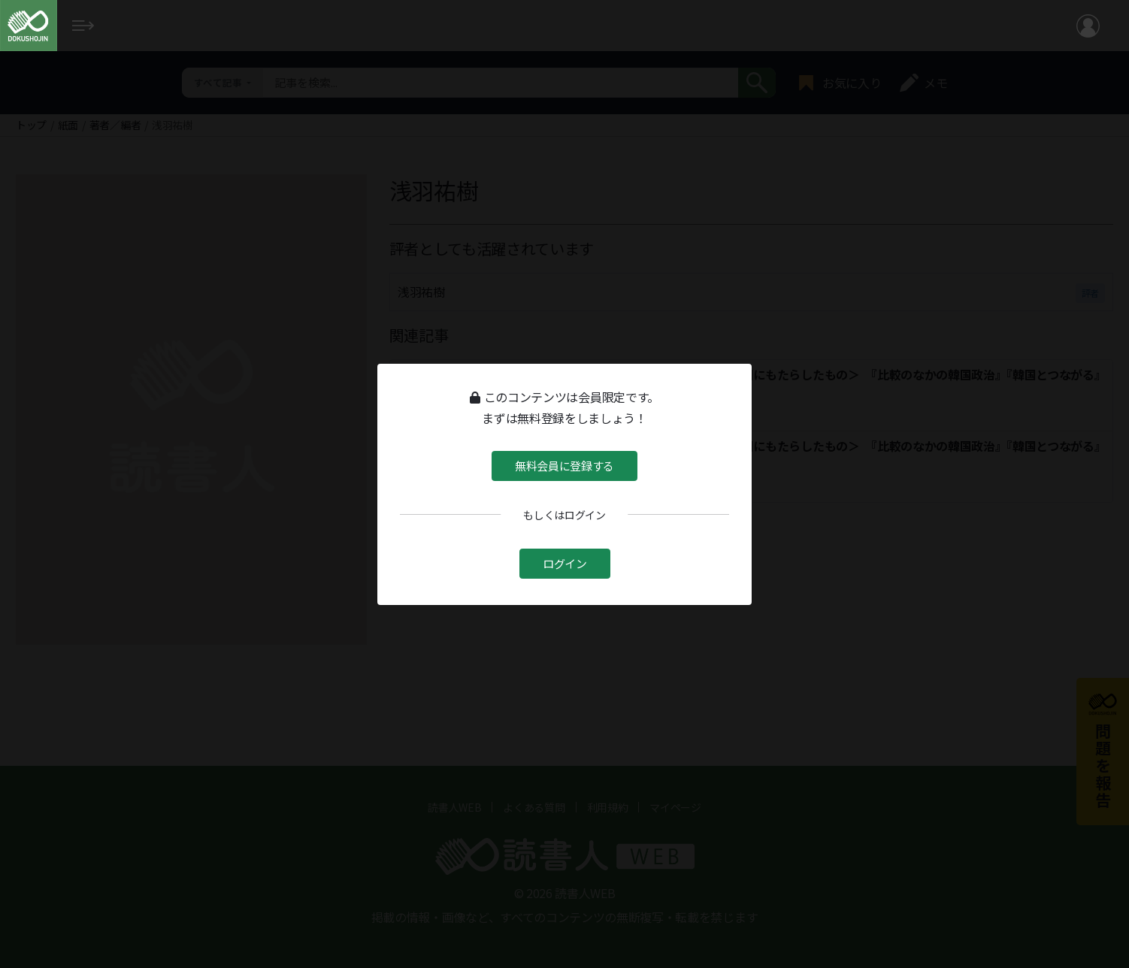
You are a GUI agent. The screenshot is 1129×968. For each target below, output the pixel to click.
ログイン (565, 563)
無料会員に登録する (564, 465)
